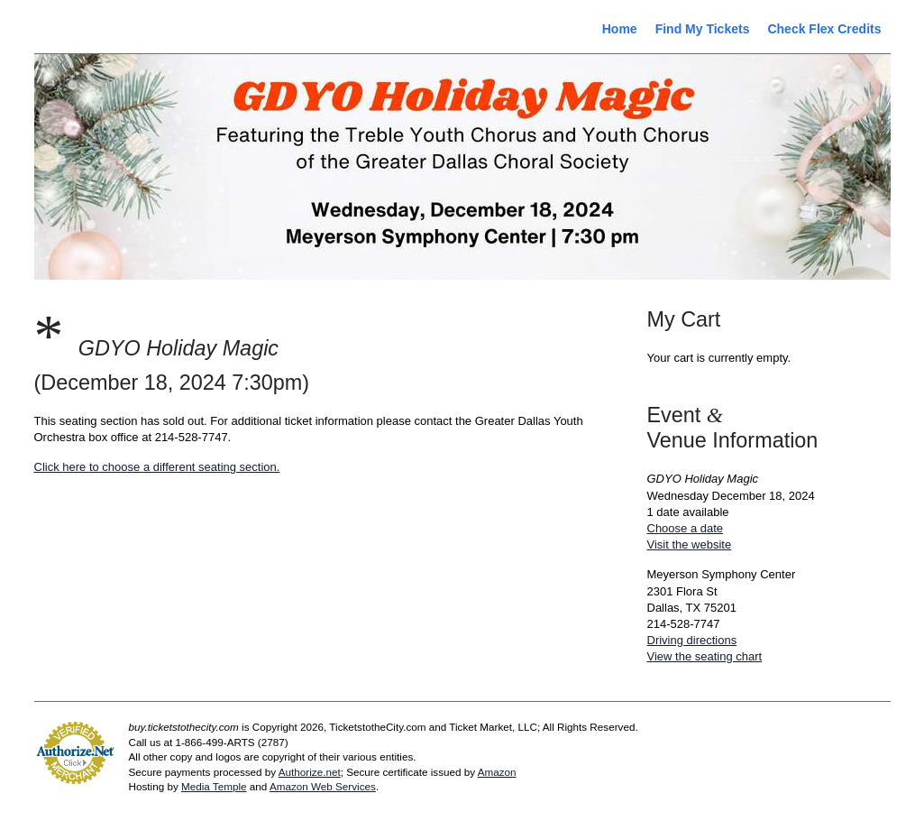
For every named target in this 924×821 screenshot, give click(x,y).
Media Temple (214, 786)
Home (619, 29)
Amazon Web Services (323, 786)
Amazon (497, 772)
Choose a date (685, 528)
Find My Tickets (702, 29)
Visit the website (689, 544)
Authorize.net (310, 772)
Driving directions (692, 640)
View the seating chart (705, 656)
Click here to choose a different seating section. (157, 467)
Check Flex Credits (824, 29)
